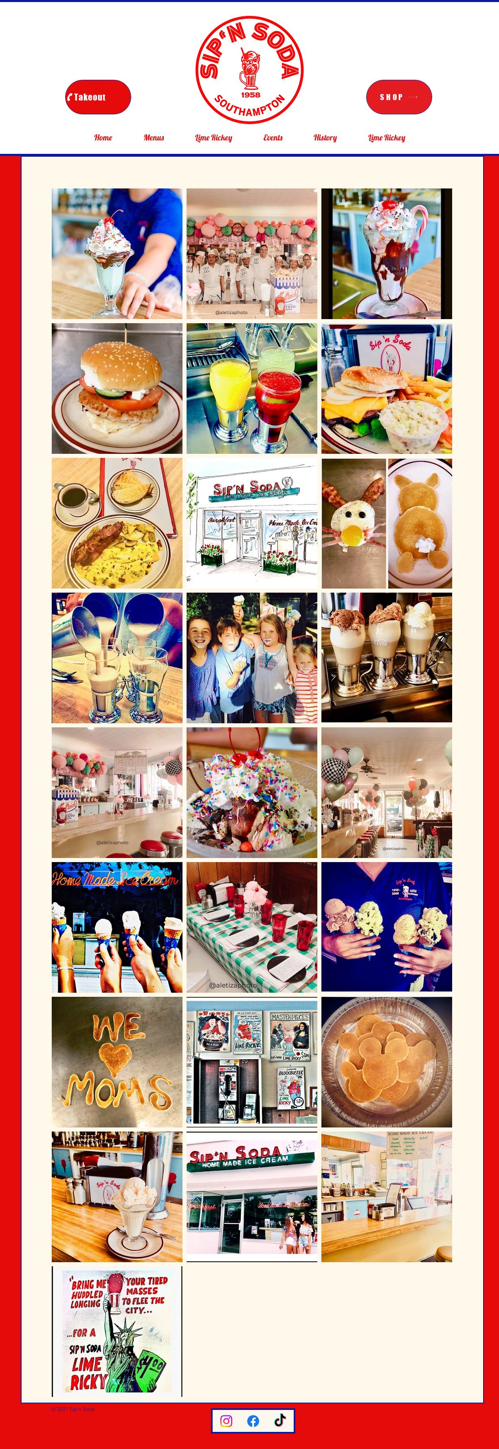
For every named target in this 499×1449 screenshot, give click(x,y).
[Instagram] (226, 1421)
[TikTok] (280, 1421)
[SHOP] (399, 97)
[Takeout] (98, 97)
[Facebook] (253, 1421)
